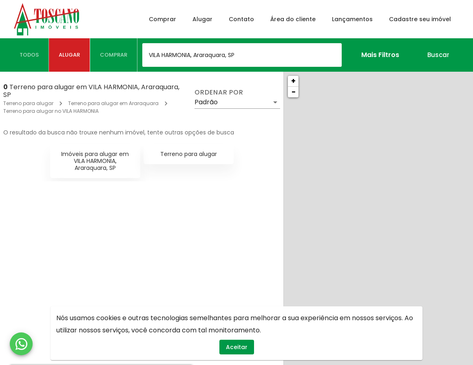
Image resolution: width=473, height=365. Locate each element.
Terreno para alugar (28, 103)
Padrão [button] (206, 102)
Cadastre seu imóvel (420, 19)
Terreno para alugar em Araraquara (113, 103)
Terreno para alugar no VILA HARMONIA (51, 111)
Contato (241, 19)
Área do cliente (293, 19)
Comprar (162, 19)
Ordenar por (219, 92)
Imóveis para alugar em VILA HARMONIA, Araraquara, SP (95, 161)
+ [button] (293, 81)
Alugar (202, 19)
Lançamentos (352, 19)
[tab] (29, 55)
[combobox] (242, 55)
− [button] (294, 92)
